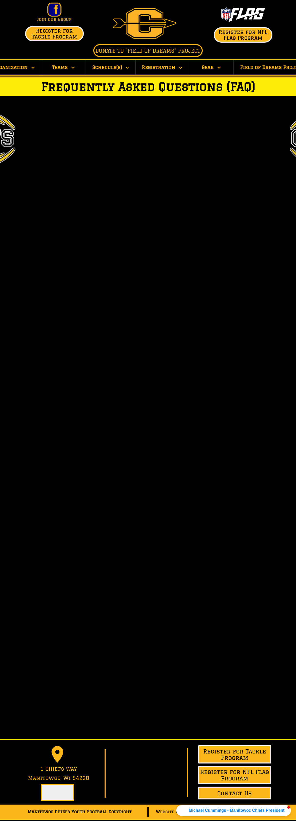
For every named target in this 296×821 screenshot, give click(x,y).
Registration (162, 67)
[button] (233, 810)
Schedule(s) (110, 67)
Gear (211, 67)
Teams (63, 67)
